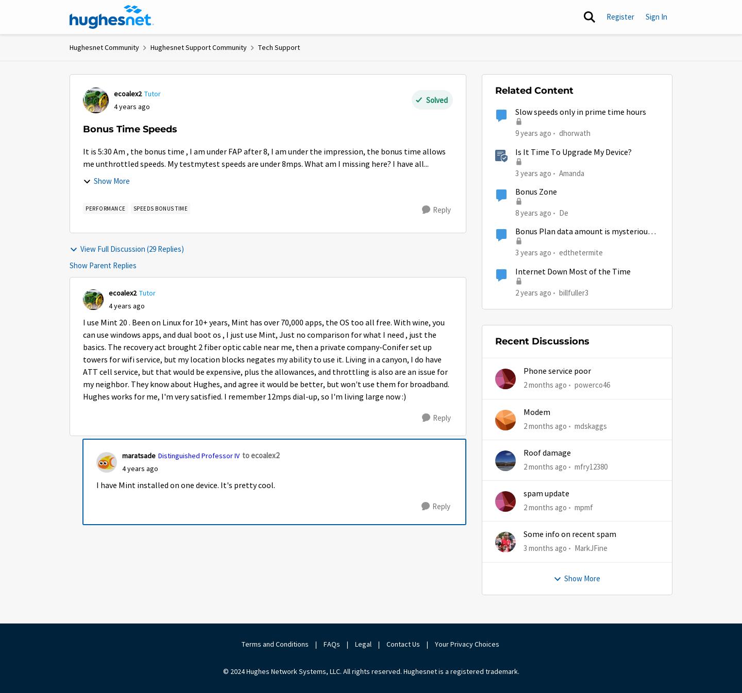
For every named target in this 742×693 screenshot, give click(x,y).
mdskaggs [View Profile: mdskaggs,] (591, 425)
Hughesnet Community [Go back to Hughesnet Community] (104, 47)
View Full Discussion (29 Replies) (127, 249)
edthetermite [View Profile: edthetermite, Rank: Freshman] (581, 252)
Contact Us (403, 644)
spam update (546, 494)
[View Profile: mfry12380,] (505, 461)
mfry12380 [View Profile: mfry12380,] (591, 467)
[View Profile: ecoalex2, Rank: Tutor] (96, 100)
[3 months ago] (545, 549)
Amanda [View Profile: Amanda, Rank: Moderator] (571, 173)
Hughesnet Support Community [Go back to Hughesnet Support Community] (198, 47)
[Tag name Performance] (105, 208)
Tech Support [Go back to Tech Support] (279, 47)
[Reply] (436, 210)
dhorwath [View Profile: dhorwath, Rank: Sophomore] (575, 133)
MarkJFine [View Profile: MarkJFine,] (591, 548)
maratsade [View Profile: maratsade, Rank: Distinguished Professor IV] (139, 455)
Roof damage (547, 453)
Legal (363, 644)
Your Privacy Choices (468, 644)
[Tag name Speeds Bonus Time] (161, 208)
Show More (106, 181)
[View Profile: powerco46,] (505, 379)
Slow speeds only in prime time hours (580, 112)
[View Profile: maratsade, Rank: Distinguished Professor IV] (106, 462)
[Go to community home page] (112, 17)
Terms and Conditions (275, 644)
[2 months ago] (545, 385)
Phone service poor (557, 371)
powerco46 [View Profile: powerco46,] (592, 385)
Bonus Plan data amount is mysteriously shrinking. (586, 232)
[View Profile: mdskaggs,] (505, 420)
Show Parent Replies (103, 265)
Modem (537, 412)
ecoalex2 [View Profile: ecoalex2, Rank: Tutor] (128, 93)
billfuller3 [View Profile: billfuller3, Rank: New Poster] (573, 292)
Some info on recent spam (570, 534)
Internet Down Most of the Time (573, 272)
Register (620, 17)
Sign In (656, 17)
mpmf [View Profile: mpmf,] (584, 507)
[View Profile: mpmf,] (505, 501)
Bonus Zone (536, 192)
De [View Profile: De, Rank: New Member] (563, 213)
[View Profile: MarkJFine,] (505, 542)
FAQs (332, 644)
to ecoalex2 (260, 455)
